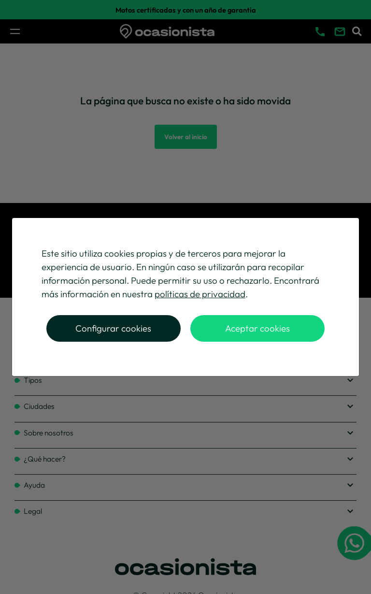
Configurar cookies (113, 328)
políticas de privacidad (200, 294)
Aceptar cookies (257, 328)
